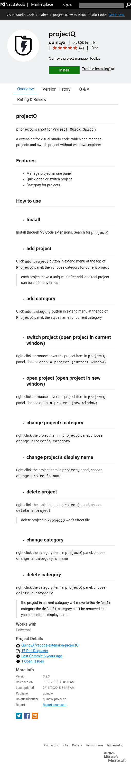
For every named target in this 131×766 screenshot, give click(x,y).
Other (44, 14)
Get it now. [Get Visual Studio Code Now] (117, 14)
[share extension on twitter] (19, 717)
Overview (25, 88)
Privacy (77, 745)
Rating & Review (31, 99)
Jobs (65, 745)
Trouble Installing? (98, 68)
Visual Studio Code (20, 14)
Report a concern (54, 705)
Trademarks (114, 745)
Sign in (67, 5)
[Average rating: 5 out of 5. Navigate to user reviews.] (67, 48)
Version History (57, 89)
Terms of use (94, 745)
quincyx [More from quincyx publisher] (57, 42)
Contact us (51, 745)
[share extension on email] (34, 717)
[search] (101, 5)
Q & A (84, 89)
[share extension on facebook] (27, 717)
